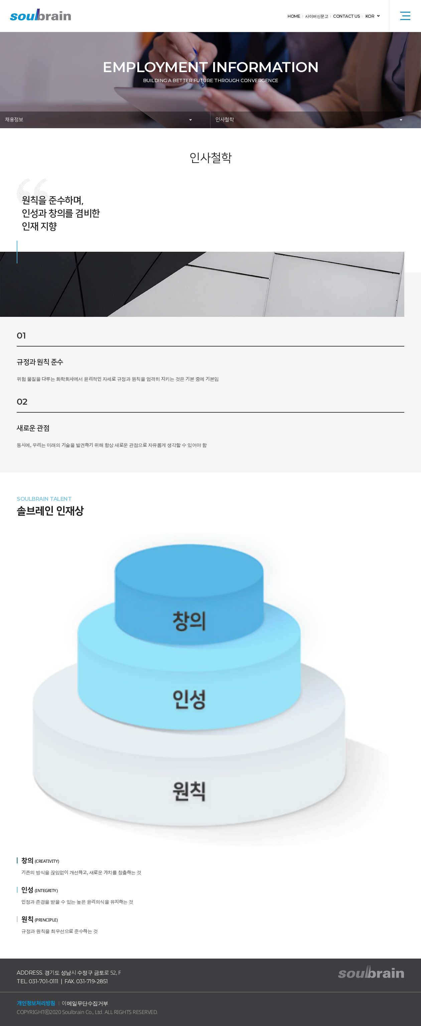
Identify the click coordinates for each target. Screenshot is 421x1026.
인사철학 (225, 120)
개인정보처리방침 (36, 1003)
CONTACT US (346, 16)
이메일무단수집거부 (85, 1003)
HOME (294, 16)
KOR (370, 16)
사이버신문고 (316, 16)
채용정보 (14, 120)
